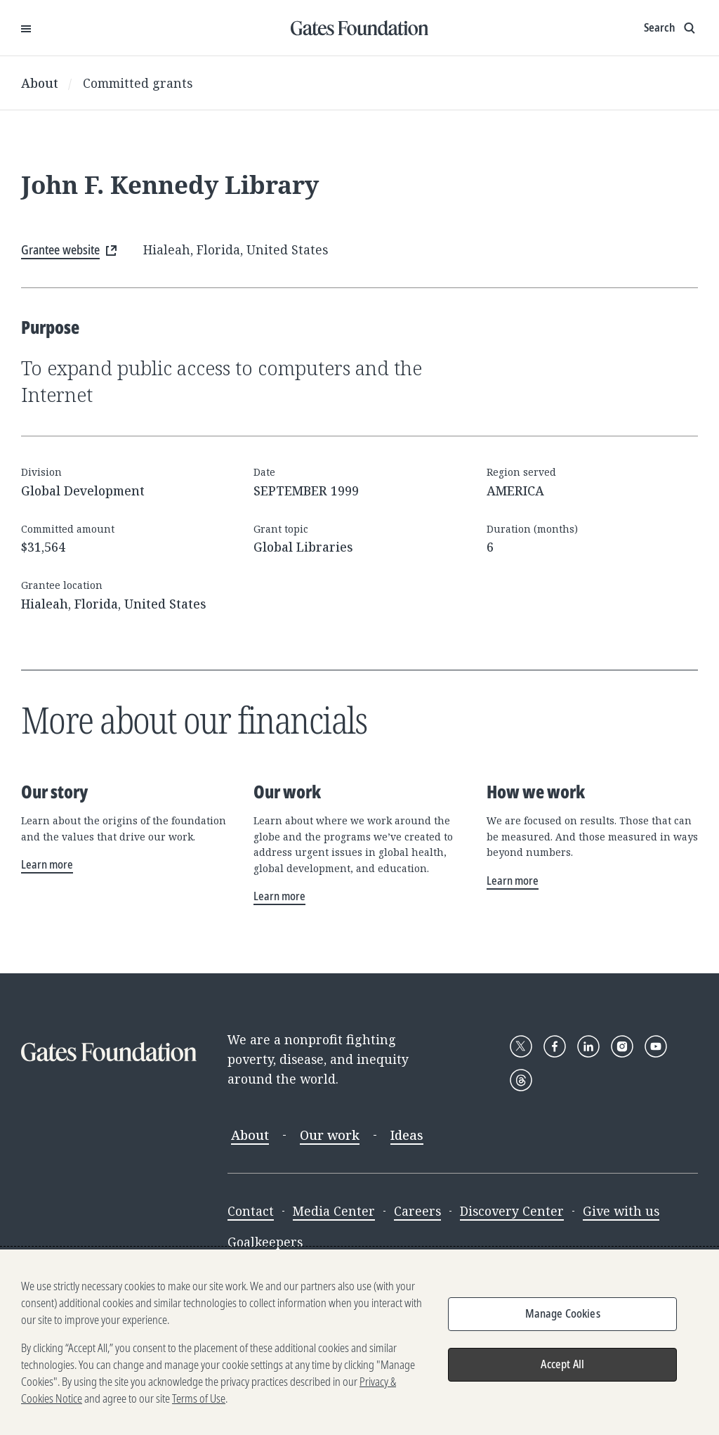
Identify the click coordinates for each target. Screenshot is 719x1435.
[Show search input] (671, 28)
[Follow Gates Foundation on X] (521, 1046)
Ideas (406, 1134)
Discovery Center (512, 1210)
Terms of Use (198, 1401)
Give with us (621, 1210)
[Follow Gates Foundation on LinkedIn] (588, 1046)
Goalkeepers (265, 1241)
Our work (330, 1134)
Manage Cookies (562, 1316)
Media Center (334, 1210)
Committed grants (137, 82)
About (39, 82)
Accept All (562, 1367)
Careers (417, 1210)
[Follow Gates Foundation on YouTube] (655, 1046)
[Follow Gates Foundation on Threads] (521, 1080)
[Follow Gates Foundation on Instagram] (622, 1046)
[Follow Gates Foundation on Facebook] (554, 1046)
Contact (250, 1210)
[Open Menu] (26, 28)
